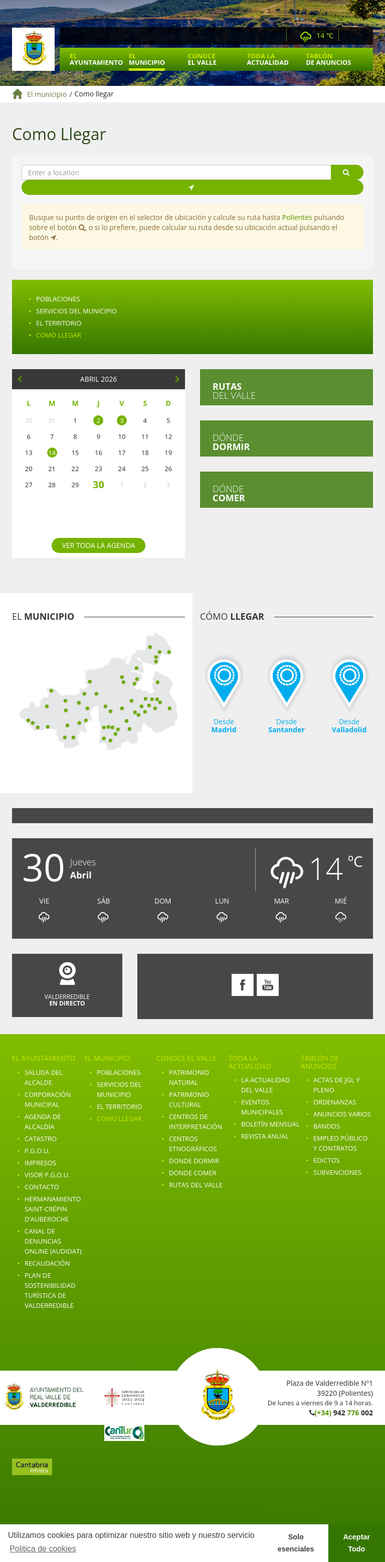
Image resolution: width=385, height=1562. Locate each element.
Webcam (276, 36)
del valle (234, 390)
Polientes (297, 217)
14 (52, 452)
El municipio (47, 94)
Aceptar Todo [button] (356, 1543)
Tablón (328, 59)
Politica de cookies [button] (43, 1548)
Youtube (364, 36)
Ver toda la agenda (98, 545)
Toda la (267, 59)
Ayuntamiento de (33, 49)
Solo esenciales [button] (296, 1543)
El (96, 59)
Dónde (231, 442)
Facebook (350, 36)
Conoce (202, 59)
